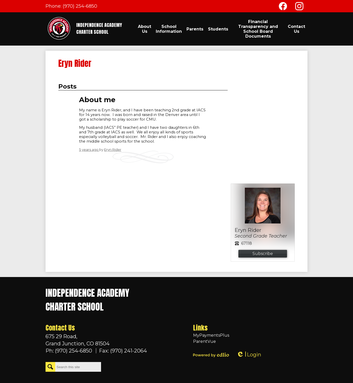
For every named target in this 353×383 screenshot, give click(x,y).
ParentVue (204, 341)
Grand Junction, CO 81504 (96, 340)
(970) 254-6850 (80, 6)
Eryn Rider (112, 149)
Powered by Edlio (211, 354)
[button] (144, 29)
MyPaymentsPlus (211, 335)
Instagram (299, 7)
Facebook (283, 7)
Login (249, 355)
